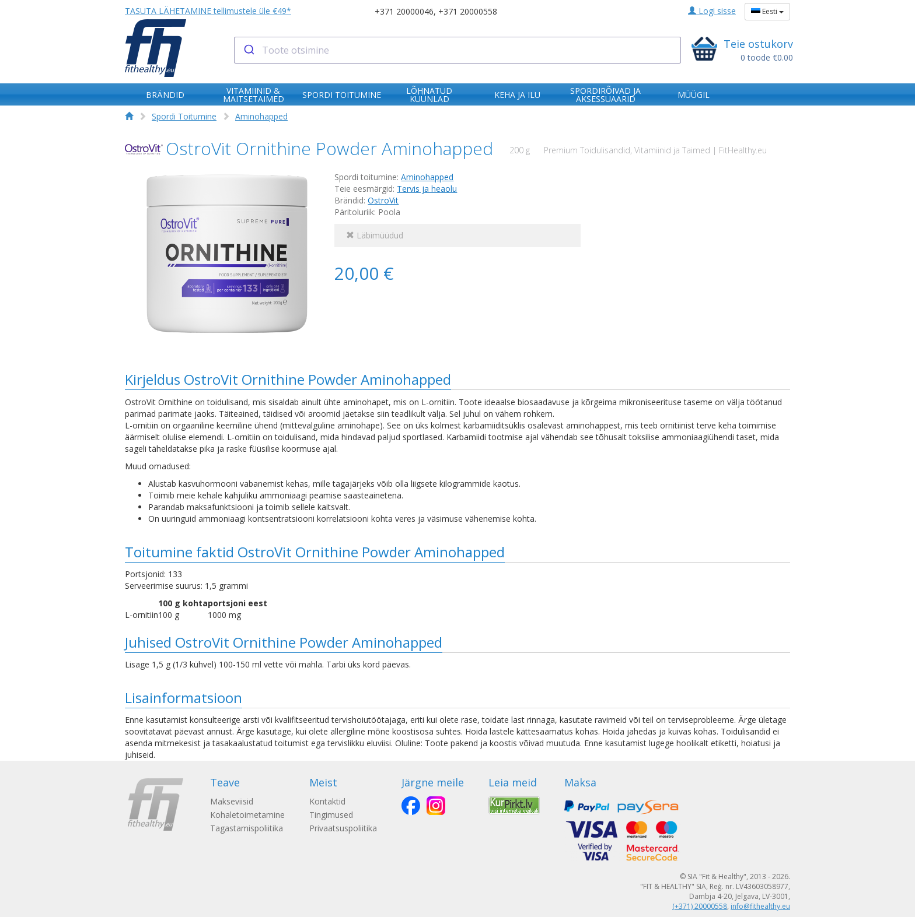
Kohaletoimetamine (247, 814)
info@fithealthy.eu (760, 906)
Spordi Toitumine (184, 116)
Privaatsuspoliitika (346, 828)
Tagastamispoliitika (246, 828)
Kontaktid (331, 801)
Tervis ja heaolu (427, 188)
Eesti (767, 11)
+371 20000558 (467, 11)
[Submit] (248, 50)
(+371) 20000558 (699, 906)
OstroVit (383, 200)
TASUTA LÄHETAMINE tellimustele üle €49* (208, 10)
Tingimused (335, 814)
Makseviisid (231, 801)
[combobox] (458, 50)
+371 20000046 (404, 11)
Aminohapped (261, 116)
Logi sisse (712, 10)
